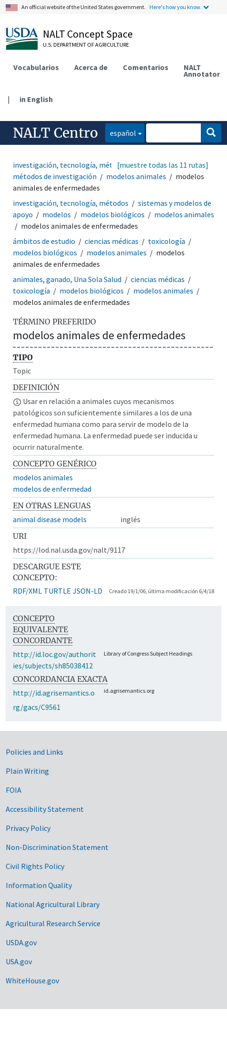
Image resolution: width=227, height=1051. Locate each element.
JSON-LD (87, 591)
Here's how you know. (175, 6)
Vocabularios (36, 67)
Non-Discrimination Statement (57, 847)
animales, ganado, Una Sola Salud (67, 279)
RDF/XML (27, 591)
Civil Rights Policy (35, 866)
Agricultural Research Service (53, 923)
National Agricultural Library (52, 904)
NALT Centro (55, 132)
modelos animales (136, 176)
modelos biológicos (112, 214)
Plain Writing (27, 771)
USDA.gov (21, 942)
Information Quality (39, 885)
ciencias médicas (111, 241)
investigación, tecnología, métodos (70, 165)
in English (36, 99)
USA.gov (19, 961)
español (120, 132)
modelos (56, 214)
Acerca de (91, 67)
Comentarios (145, 67)
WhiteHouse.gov (32, 980)
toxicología (166, 241)
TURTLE (57, 591)
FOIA (13, 790)
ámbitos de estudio (44, 241)
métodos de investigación (55, 176)
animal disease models (50, 519)
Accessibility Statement (45, 809)
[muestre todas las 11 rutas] (162, 165)
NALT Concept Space (88, 33)
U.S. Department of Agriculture (86, 44)
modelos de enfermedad (52, 489)
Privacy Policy (28, 828)
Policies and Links (34, 752)
